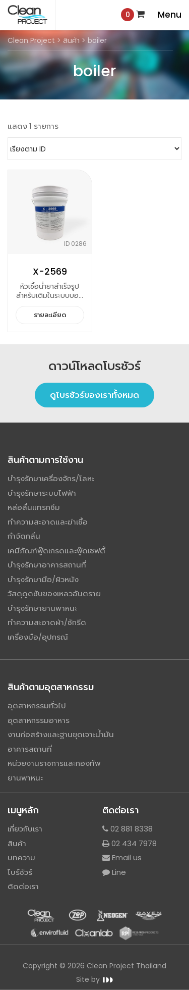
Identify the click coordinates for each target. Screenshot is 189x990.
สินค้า (17, 843)
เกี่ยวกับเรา (25, 828)
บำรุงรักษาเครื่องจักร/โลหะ (51, 478)
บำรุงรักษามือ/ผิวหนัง (43, 579)
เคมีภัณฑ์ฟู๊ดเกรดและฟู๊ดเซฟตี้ (56, 550)
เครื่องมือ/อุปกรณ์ (38, 637)
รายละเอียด (50, 315)
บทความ (21, 857)
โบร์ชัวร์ (20, 872)
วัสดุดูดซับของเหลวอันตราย (54, 593)
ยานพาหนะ (25, 777)
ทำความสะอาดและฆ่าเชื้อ (48, 521)
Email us (122, 857)
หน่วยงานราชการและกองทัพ (54, 763)
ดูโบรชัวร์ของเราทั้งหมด (94, 395)
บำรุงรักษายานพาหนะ (42, 608)
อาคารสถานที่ (30, 749)
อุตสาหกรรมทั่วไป (37, 705)
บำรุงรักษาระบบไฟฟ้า (42, 493)
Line (114, 872)
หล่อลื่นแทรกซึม (34, 507)
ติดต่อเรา (23, 886)
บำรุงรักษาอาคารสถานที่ (47, 564)
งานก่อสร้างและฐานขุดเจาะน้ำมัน (61, 734)
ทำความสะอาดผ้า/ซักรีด (47, 622)
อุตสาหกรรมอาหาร (39, 720)
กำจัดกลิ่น (24, 536)
